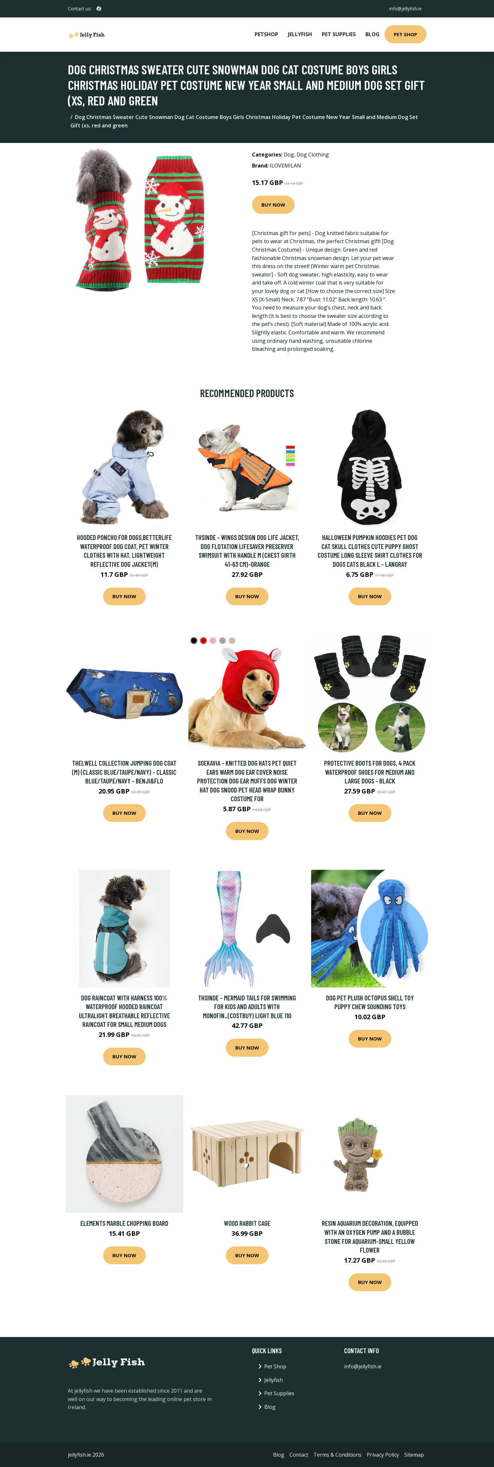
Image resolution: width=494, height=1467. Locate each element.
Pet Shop (405, 34)
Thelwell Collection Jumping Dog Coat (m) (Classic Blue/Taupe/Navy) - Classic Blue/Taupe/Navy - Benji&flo (124, 772)
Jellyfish (300, 34)
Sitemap (414, 1454)
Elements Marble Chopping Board (124, 1223)
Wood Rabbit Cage (247, 1223)
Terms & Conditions (337, 1454)
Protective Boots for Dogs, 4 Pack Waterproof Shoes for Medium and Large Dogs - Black (369, 772)
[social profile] (99, 9)
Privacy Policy (383, 1454)
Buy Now (273, 204)
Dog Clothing (313, 154)
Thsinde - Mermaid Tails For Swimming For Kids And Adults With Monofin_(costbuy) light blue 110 (247, 1006)
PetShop (266, 34)
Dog (289, 154)
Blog (372, 34)
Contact (298, 1454)
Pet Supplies (339, 34)
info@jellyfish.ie (405, 8)
